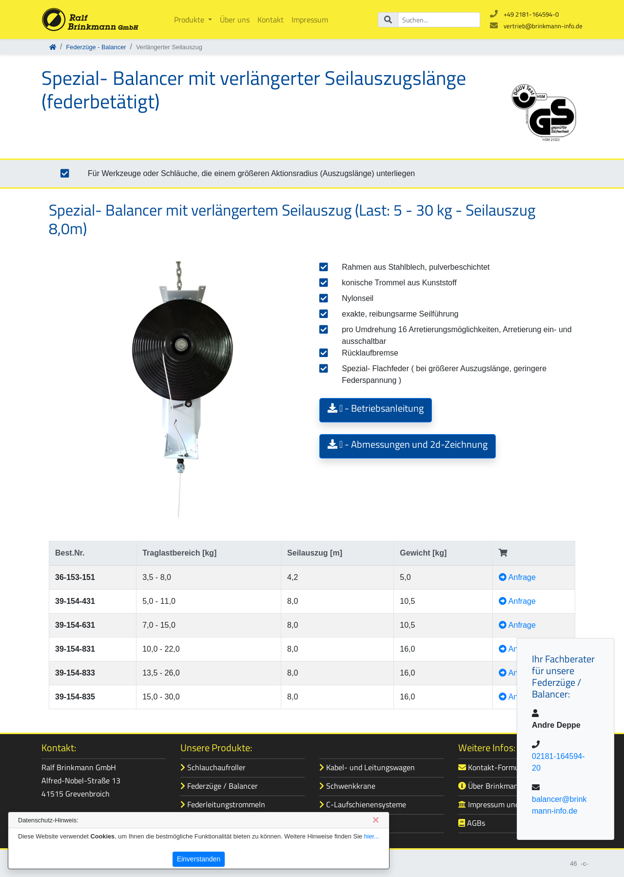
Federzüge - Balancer (96, 47)
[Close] (375, 820)
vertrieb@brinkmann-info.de (543, 26)
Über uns (235, 19)
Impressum (310, 19)
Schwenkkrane (347, 786)
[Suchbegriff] (439, 19)
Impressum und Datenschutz (510, 804)
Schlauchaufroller (213, 767)
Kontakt (270, 19)
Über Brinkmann (490, 786)
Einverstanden (199, 859)
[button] (375, 410)
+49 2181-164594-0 (531, 14)
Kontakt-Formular (493, 767)
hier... (371, 836)
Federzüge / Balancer (219, 786)
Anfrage (517, 577)
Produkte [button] (190, 19)
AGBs (471, 823)
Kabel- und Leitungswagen (367, 767)
